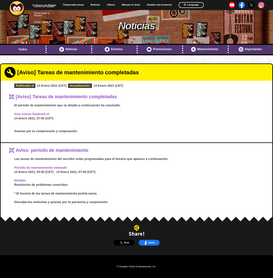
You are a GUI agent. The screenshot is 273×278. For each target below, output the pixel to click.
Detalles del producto (159, 5)
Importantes (250, 49)
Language (191, 4)
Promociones (159, 49)
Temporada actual (73, 5)
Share (149, 242)
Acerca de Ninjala (46, 5)
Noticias (95, 5)
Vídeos (111, 5)
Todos (22, 49)
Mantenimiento (204, 49)
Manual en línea (131, 5)
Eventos (114, 49)
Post (124, 242)
